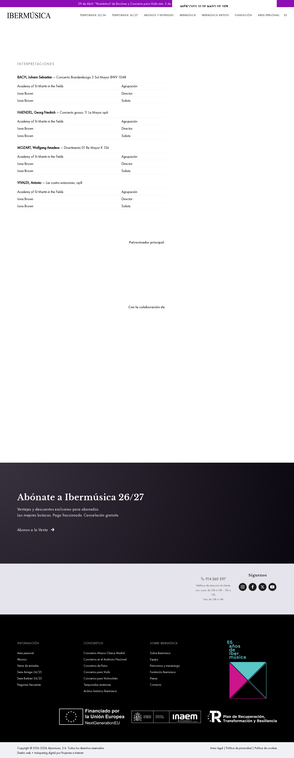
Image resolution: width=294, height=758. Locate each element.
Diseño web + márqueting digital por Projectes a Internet (50, 753)
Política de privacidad (239, 748)
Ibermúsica (188, 15)
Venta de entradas (28, 666)
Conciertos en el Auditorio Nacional (105, 659)
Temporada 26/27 (125, 15)
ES (285, 15)
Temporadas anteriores (97, 685)
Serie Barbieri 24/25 (29, 678)
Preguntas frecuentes (29, 685)
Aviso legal (216, 748)
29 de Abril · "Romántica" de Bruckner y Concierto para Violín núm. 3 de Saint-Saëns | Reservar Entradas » (147, 3)
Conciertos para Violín (97, 672)
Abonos (22, 659)
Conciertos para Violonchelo (101, 678)
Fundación (243, 15)
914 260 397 (213, 578)
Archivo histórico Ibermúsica (100, 691)
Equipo (154, 659)
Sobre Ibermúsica (160, 653)
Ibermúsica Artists (215, 15)
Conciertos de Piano (96, 666)
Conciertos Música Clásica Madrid (104, 653)
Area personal (269, 15)
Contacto (155, 685)
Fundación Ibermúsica (163, 672)
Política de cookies (266, 748)
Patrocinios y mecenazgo (165, 666)
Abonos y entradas (159, 15)
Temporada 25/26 (93, 15)
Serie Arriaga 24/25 (29, 672)
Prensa (153, 678)
